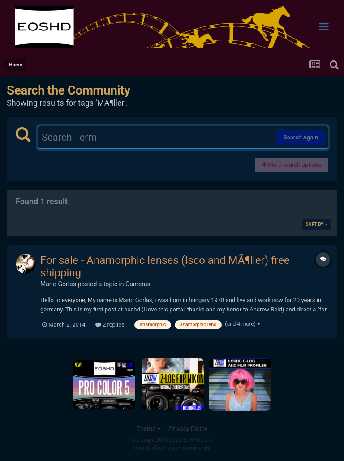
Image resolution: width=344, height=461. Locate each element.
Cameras (137, 284)
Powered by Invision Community (172, 448)
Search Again (301, 137)
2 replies (110, 324)
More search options (291, 164)
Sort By (316, 224)
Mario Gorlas (58, 284)
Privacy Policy (188, 428)
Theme (148, 428)
